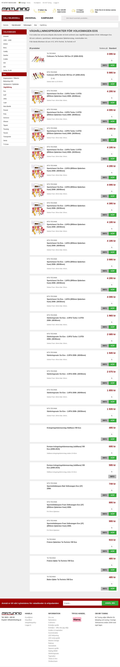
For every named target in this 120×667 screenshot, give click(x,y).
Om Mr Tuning (47, 3)
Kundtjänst (37, 3)
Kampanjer (47, 18)
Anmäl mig (110, 603)
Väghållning (7, 87)
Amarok (5, 36)
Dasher (14, 55)
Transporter (14, 136)
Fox (14, 91)
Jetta (14, 99)
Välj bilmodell (12, 18)
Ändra (28, 3)
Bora (14, 48)
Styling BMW (53, 651)
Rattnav (51, 643)
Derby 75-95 (14, 70)
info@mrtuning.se (14, 620)
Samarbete (52, 646)
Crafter (5, 59)
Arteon (5, 44)
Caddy (14, 51)
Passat (14, 110)
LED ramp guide (54, 638)
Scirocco (14, 118)
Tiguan (14, 125)
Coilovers (51, 622)
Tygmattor (52, 656)
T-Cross (6, 144)
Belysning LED (8, 81)
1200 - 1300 (7, 40)
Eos (14, 74)
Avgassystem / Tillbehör (11, 78)
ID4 (4, 63)
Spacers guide (53, 648)
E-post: (5, 620)
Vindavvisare (53, 661)
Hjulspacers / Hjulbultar (11, 84)
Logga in (56, 3)
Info (104, 65)
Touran (14, 133)
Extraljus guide (53, 625)
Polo (14, 114)
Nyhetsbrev (52, 620)
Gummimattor (53, 633)
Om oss (51, 617)
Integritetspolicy (30, 622)
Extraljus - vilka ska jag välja (58, 628)
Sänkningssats (53, 653)
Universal (31, 18)
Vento (14, 140)
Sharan (14, 121)
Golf (14, 95)
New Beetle (14, 106)
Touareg (6, 129)
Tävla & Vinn (52, 658)
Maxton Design (53, 640)
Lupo (14, 102)
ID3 (4, 67)
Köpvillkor (28, 620)
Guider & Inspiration (55, 630)
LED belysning (53, 635)
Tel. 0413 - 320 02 (8, 617)
